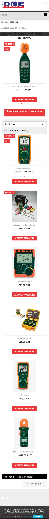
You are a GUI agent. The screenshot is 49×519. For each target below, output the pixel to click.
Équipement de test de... (24, 225)
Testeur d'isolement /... (24, 168)
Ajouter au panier (24, 99)
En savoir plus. (27, 516)
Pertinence (24, 124)
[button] (21, 103)
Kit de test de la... (24, 338)
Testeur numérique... (25, 281)
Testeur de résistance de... (24, 452)
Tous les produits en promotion (24, 112)
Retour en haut (35, 483)
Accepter (38, 516)
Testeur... (24, 395)
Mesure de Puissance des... (24, 86)
